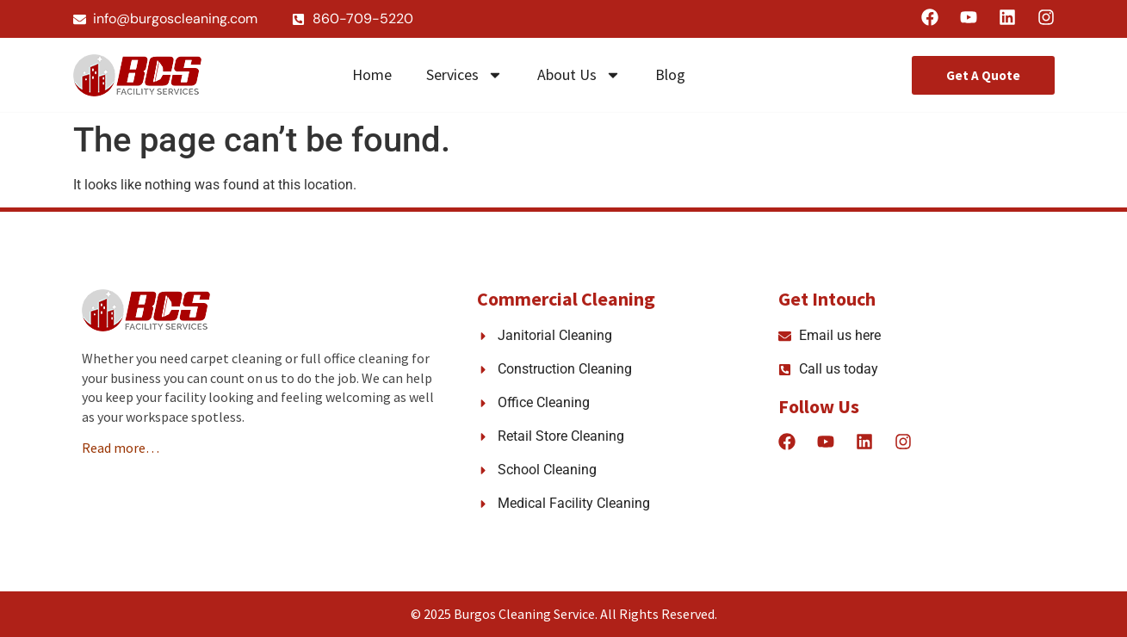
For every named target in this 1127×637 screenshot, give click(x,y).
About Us (579, 75)
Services (464, 75)
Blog (670, 74)
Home (372, 74)
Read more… (120, 447)
